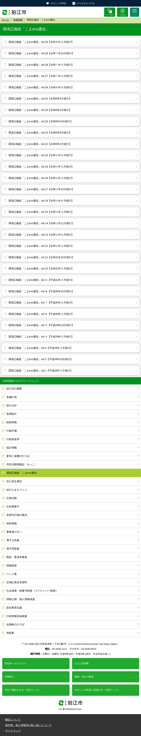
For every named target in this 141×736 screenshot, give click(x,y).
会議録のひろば (15, 624)
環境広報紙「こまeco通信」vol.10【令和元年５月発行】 (41, 268)
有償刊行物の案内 (16, 514)
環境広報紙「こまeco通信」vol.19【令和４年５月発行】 (41, 166)
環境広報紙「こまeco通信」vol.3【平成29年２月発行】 (40, 347)
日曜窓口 (9, 676)
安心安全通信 (14, 481)
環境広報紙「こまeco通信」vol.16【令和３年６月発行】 (41, 200)
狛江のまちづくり (16, 489)
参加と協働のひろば (18, 455)
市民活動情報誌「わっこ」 (21, 464)
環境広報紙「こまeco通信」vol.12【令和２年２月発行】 (41, 245)
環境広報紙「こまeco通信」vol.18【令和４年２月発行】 (41, 178)
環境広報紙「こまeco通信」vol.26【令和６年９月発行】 (41, 87)
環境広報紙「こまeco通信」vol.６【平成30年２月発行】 (41, 313)
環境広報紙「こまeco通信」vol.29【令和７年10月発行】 (41, 53)
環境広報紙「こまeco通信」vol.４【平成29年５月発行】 (41, 336)
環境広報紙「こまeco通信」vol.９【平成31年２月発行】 (41, 279)
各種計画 (11, 397)
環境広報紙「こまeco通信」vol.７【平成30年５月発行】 (41, 302)
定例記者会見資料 (16, 582)
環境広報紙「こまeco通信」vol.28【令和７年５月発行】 (41, 64)
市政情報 (18, 19)
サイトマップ (13, 730)
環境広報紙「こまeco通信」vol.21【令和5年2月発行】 (40, 144)
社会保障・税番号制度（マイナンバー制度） (32, 590)
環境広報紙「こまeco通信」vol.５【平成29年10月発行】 (41, 325)
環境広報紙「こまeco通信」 (22, 472)
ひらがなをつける (86, 3)
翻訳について (13, 719)
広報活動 (11, 498)
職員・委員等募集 (16, 557)
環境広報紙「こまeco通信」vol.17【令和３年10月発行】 (41, 189)
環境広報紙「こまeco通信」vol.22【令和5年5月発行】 (40, 132)
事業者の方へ (14, 531)
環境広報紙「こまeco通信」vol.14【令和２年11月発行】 (41, 223)
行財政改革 (12, 439)
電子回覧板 (12, 548)
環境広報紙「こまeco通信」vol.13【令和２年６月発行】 (41, 234)
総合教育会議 (14, 607)
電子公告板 (12, 540)
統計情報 (11, 447)
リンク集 (11, 574)
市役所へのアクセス (15, 663)
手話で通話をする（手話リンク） (23, 690)
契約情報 (11, 523)
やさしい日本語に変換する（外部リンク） (97, 690)
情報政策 (11, 565)
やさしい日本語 (58, 3)
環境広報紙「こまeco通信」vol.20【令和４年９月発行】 (41, 155)
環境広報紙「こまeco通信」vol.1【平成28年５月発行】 (40, 370)
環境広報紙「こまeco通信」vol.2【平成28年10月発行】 (40, 359)
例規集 (10, 632)
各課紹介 (11, 413)
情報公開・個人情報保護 (20, 599)
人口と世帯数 (81, 663)
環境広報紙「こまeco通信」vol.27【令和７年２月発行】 (41, 75)
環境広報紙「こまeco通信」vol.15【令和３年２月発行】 (41, 211)
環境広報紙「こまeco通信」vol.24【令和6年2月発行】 (40, 110)
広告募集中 (12, 506)
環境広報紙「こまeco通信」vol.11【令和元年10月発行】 (41, 257)
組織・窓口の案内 (84, 676)
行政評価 (11, 430)
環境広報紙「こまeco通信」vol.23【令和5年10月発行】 (40, 121)
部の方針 (11, 405)
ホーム (5, 19)
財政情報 (11, 422)
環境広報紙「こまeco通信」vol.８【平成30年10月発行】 (41, 291)
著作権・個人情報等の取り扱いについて (28, 725)
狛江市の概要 (14, 388)
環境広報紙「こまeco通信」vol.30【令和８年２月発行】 (41, 41)
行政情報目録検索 (16, 616)
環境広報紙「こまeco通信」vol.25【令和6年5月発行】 (40, 98)
